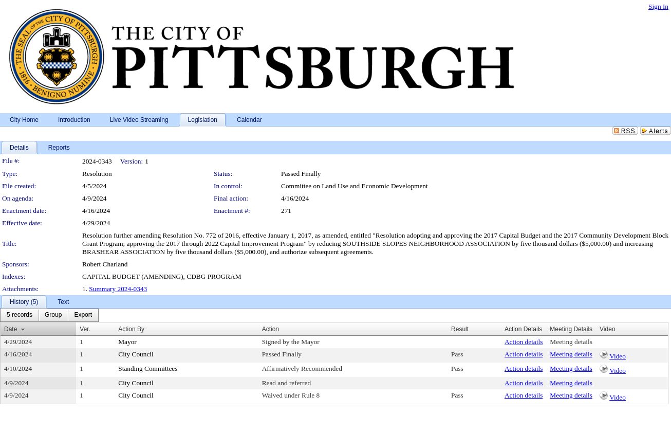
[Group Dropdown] (53, 315)
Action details (524, 342)
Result (460, 329)
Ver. (85, 329)
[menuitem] (20, 315)
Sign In (658, 6)
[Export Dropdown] (83, 315)
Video (617, 356)
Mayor (127, 342)
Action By (131, 329)
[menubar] (49, 315)
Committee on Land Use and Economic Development (354, 186)
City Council (136, 354)
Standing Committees (147, 368)
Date (10, 329)
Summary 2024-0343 (118, 289)
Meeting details (571, 342)
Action (270, 329)
